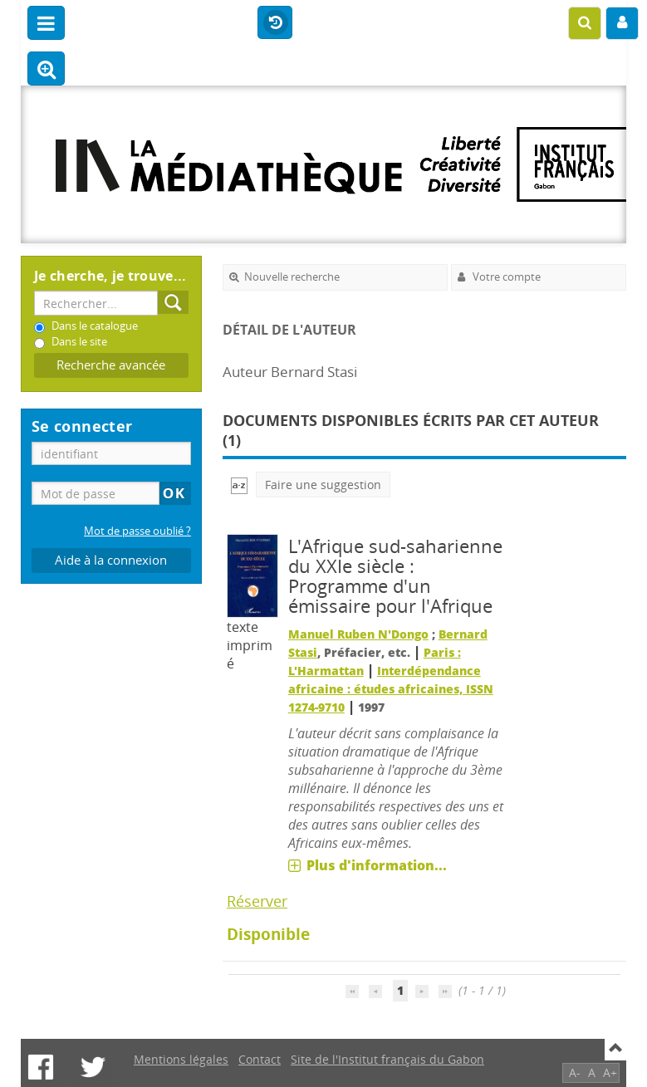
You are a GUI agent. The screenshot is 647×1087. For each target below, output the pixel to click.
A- (575, 1072)
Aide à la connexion (111, 560)
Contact (259, 1059)
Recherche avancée (110, 365)
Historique (275, 23)
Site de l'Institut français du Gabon (387, 1059)
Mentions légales (181, 1059)
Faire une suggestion (323, 484)
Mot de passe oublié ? (137, 531)
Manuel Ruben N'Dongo (358, 634)
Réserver (257, 901)
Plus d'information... (376, 865)
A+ (610, 1072)
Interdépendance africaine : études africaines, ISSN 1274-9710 (390, 689)
